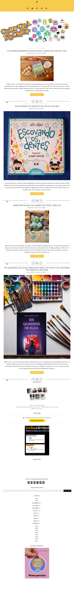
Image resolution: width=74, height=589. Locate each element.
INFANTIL (27, 103)
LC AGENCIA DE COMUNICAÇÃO (25, 265)
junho (35, 515)
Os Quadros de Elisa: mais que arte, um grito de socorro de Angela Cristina (37, 269)
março (35, 521)
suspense (47, 203)
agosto (35, 510)
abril (36, 518)
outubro (35, 505)
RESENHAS (42, 48)
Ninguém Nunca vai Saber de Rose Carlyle (37, 205)
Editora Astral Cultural (30, 203)
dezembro (35, 503)
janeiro (35, 523)
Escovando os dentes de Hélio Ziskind (37, 106)
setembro (35, 508)
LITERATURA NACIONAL (43, 265)
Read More (37, 94)
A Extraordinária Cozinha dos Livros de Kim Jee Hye (37, 51)
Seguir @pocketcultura (37, 420)
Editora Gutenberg (33, 48)
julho (35, 513)
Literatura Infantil (36, 103)
